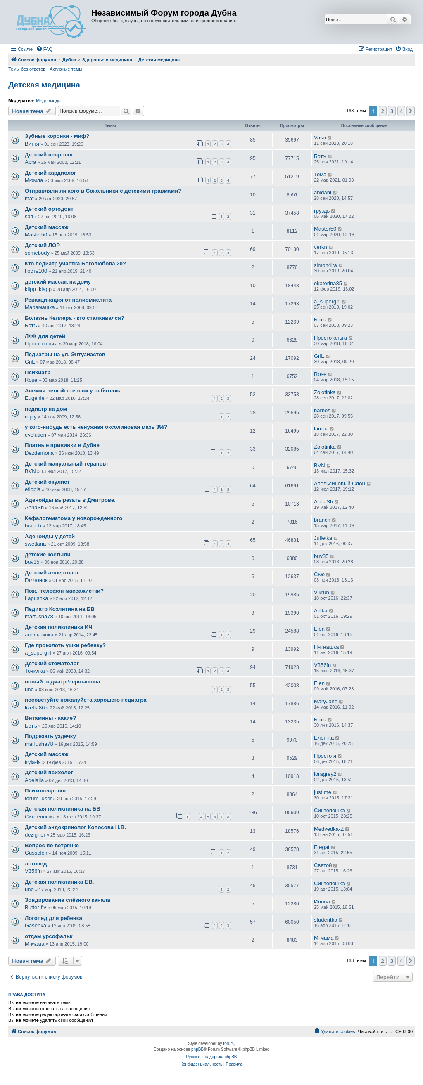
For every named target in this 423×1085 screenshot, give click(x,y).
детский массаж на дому (58, 282)
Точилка (35, 671)
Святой (323, 865)
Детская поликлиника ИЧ (58, 627)
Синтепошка (40, 816)
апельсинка (39, 634)
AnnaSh (34, 507)
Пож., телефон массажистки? (64, 591)
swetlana (35, 544)
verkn (320, 247)
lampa (321, 428)
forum (228, 1043)
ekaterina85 (328, 283)
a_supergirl (327, 301)
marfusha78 (39, 616)
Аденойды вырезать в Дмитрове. (70, 500)
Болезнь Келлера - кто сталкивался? (74, 318)
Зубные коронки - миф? (57, 136)
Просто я (325, 756)
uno (29, 689)
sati (29, 216)
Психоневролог (46, 790)
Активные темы (66, 68)
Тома (320, 174)
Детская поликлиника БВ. (59, 882)
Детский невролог (49, 154)
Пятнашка (326, 647)
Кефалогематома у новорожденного (73, 518)
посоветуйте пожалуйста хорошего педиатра (86, 700)
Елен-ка (324, 738)
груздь (322, 211)
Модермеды (49, 100)
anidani (322, 192)
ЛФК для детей (45, 336)
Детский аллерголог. (52, 573)
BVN (30, 471)
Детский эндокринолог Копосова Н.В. (75, 827)
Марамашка (40, 307)
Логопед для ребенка (53, 918)
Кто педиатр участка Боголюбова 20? (75, 263)
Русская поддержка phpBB (211, 1056)
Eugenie (35, 398)
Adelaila (34, 780)
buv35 (32, 562)
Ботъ (320, 156)
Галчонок (36, 580)
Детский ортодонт (49, 209)
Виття (32, 144)
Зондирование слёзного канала (67, 900)
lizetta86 (35, 707)
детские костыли (48, 554)
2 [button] (382, 111)
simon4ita (325, 265)
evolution (35, 435)
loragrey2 (325, 774)
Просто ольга (41, 343)
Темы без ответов (26, 68)
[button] (410, 111)
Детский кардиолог (50, 173)
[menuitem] (44, 49)
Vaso (320, 138)
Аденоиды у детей (50, 536)
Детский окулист (47, 482)
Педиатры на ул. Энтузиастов (65, 354)
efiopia (32, 489)
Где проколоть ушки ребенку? (65, 645)
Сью (319, 574)
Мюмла (34, 180)
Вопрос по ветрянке (52, 845)
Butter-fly (35, 907)
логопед (36, 863)
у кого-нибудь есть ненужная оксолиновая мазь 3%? (96, 427)
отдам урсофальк (49, 936)
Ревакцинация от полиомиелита (68, 300)
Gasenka (35, 925)
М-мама (35, 944)
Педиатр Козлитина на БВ (60, 609)
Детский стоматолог (52, 663)
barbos (322, 410)
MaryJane (325, 701)
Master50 (36, 235)
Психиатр (37, 372)
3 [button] (391, 111)
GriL (30, 362)
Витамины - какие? (50, 718)
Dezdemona (39, 453)
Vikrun (321, 592)
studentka (325, 920)
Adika (321, 611)
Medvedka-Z (329, 829)
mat (29, 198)
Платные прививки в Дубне (62, 445)
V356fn (322, 665)
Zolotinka (325, 392)
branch (33, 525)
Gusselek (36, 853)
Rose (31, 380)
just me (322, 792)
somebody (37, 253)
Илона (322, 901)
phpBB (197, 1049)
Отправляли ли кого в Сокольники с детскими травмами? (103, 191)
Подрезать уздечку (50, 736)
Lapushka (36, 598)
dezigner (35, 835)
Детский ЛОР (42, 245)
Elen (319, 629)
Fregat (322, 847)
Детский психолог (49, 772)
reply (30, 417)
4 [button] (401, 111)
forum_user (38, 798)
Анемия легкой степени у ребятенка (73, 391)
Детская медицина (44, 84)
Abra (30, 162)
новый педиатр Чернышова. (63, 681)
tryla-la (33, 762)
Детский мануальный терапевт (67, 464)
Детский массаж (46, 227)
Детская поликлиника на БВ (62, 809)
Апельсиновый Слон (339, 483)
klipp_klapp (38, 289)
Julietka (323, 538)
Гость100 (36, 271)
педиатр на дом (46, 409)
